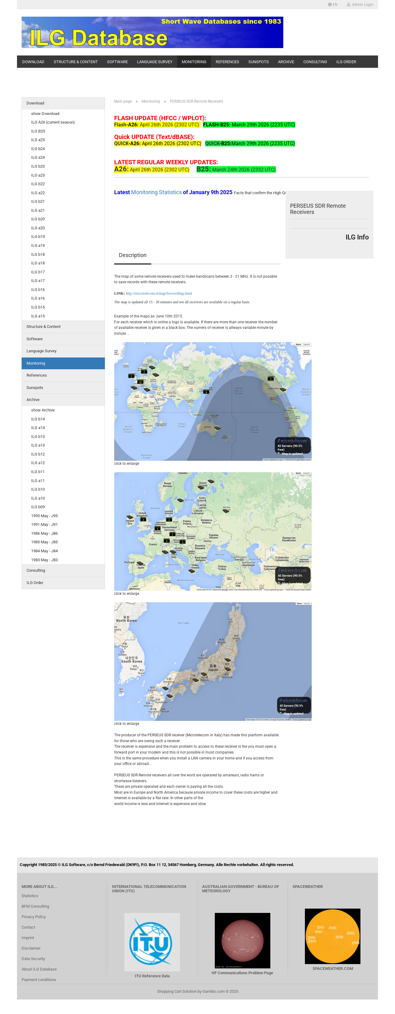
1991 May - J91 (44, 524)
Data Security (33, 958)
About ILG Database (39, 969)
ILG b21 (38, 201)
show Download (45, 113)
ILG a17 (38, 280)
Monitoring (194, 61)
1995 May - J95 (44, 515)
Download (33, 61)
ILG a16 (38, 298)
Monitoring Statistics (157, 192)
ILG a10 (38, 498)
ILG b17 (38, 272)
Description (133, 255)
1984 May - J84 (44, 551)
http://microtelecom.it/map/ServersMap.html (159, 293)
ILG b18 (38, 254)
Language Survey (155, 61)
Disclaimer (31, 948)
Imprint (28, 937)
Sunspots (258, 61)
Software (117, 61)
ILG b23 (38, 166)
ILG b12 (38, 454)
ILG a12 (38, 462)
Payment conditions (39, 979)
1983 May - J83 (44, 560)
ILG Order (346, 61)
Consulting (315, 61)
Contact (28, 927)
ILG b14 (38, 419)
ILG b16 (38, 289)
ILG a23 (38, 175)
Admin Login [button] (360, 4)
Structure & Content (76, 61)
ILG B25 (38, 131)
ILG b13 (38, 436)
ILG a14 (38, 427)
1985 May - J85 (44, 542)
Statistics (30, 895)
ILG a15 (38, 316)
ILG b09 (38, 507)
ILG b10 (38, 489)
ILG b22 (38, 184)
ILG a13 (38, 445)
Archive (286, 61)
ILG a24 (38, 157)
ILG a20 (38, 228)
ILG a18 (38, 263)
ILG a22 (38, 192)
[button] (332, 4)
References (227, 61)
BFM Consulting (35, 906)
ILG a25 (38, 139)
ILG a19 (38, 245)
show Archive (43, 410)
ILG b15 (38, 307)
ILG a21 (38, 210)
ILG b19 (38, 236)
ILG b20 (38, 219)
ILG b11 (38, 471)
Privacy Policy (34, 916)
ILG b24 (38, 148)
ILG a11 (38, 480)
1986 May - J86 (44, 533)
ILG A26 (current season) (53, 122)
